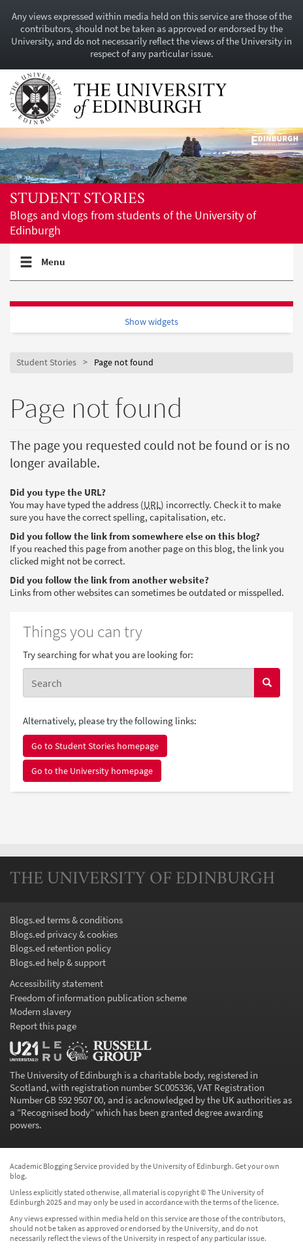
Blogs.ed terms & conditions (66, 920)
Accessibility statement (56, 983)
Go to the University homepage (92, 771)
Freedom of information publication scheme (98, 997)
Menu (54, 267)
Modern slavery (40, 1011)
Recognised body (55, 1112)
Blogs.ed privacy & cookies (64, 934)
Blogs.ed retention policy (60, 948)
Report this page (43, 1026)
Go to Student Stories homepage (95, 746)
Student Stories (77, 199)
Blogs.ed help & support (58, 962)
